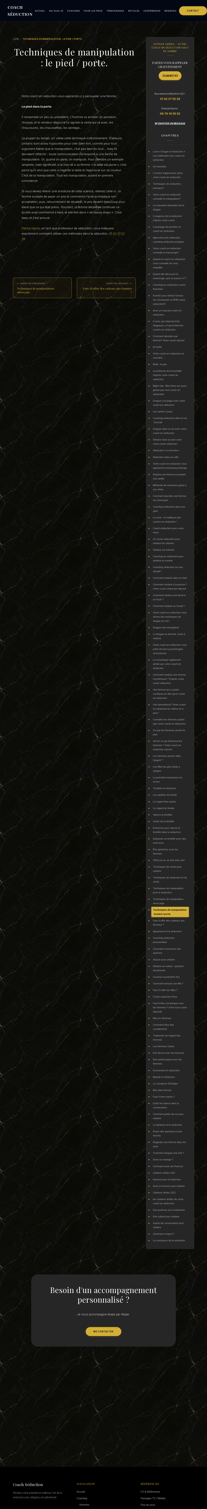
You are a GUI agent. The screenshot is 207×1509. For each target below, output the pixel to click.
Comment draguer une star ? (168, 1153)
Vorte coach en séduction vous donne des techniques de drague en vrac (170, 616)
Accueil (40, 11)
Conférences (152, 11)
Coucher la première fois (166, 977)
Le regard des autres (164, 801)
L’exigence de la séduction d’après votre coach (167, 218)
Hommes (84, 1504)
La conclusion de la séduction (169, 1240)
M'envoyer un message (170, 123)
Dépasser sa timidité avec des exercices (169, 840)
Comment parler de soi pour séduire (168, 1116)
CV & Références (150, 1491)
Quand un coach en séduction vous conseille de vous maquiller (169, 263)
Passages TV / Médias (153, 1498)
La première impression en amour (167, 779)
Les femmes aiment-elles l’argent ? (167, 758)
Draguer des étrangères (166, 627)
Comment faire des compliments (163, 1026)
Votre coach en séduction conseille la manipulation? (167, 196)
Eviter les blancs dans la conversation (166, 1105)
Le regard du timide (163, 808)
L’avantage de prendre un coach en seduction (167, 228)
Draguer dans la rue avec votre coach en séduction (169, 430)
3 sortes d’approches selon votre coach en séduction (168, 175)
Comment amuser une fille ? (168, 983)
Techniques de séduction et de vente (170, 879)
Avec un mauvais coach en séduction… (167, 312)
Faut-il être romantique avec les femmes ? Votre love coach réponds (170, 1007)
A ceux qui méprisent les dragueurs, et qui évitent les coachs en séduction (168, 325)
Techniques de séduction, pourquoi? (167, 185)
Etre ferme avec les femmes (168, 1052)
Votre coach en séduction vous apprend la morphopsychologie (170, 465)
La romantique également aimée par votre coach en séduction (167, 663)
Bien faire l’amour (162, 1090)
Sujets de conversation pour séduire (168, 1225)
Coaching (73, 11)
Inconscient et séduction (166, 1070)
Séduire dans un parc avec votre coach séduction (167, 441)
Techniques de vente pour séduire (167, 868)
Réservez (170, 11)
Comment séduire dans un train (170, 577)
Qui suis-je (56, 11)
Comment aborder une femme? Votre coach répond (168, 338)
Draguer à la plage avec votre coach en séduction (169, 402)
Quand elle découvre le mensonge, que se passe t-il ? (169, 276)
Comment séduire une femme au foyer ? (169, 597)
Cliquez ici (170, 75)
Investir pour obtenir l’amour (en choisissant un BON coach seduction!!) (169, 299)
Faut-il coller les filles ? (165, 990)
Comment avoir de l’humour (168, 1166)
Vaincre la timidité (162, 814)
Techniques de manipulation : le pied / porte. (169, 911)
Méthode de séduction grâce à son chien (169, 487)
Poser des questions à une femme (167, 1133)
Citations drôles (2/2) (164, 1192)
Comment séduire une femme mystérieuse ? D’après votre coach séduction (169, 678)
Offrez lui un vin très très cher (169, 860)
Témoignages (115, 11)
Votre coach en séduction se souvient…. (168, 355)
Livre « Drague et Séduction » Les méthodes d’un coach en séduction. (169, 155)
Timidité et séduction (164, 788)
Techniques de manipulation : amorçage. (169, 901)
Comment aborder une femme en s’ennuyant (169, 498)
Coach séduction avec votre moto (168, 530)
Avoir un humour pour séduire (169, 1186)
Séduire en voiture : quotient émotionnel (168, 968)
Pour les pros (93, 11)
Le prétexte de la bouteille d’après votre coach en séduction (167, 375)
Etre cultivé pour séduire (166, 1216)
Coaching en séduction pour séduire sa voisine (168, 558)
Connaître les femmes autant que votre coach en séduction (169, 721)
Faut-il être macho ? (164, 1096)
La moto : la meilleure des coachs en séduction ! (167, 519)
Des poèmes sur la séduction (169, 1210)
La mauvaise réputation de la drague (168, 207)
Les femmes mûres (163, 1046)
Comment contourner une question (167, 950)
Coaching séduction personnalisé (163, 940)
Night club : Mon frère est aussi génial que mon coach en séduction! (169, 390)
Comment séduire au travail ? (169, 606)
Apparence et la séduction (167, 931)
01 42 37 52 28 (170, 99)
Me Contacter (103, 1331)
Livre (16, 39)
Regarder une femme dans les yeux (169, 1144)
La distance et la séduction (167, 1124)
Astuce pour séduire (164, 959)
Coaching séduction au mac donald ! (168, 569)
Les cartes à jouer (163, 411)
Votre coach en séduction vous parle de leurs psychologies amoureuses (170, 649)
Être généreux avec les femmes (165, 851)
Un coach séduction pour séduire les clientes (166, 541)
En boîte (157, 347)
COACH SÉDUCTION (20, 11)
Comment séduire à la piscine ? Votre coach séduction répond (170, 586)
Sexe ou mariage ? (163, 1159)
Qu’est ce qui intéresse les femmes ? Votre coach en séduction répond (167, 745)
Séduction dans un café (165, 457)
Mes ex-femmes (162, 1018)
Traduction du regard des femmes (167, 1037)
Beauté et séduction (164, 1077)
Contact (193, 10)
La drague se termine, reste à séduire (169, 636)
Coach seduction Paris (165, 996)
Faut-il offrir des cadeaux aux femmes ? (169, 922)
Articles (134, 11)
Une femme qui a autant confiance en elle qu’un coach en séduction (169, 693)
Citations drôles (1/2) (164, 1172)
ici (81, 96)
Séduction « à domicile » (166, 450)
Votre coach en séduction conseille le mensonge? (167, 250)
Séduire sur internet (163, 549)
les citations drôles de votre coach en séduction (168, 1201)
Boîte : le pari (160, 364)
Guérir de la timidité (163, 821)
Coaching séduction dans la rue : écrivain (170, 420)
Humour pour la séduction (167, 1179)
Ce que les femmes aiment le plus (169, 732)
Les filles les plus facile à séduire (166, 768)
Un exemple (159, 166)
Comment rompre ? (163, 1233)
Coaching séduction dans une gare (169, 508)
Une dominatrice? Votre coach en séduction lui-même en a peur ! (169, 708)
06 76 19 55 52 (170, 113)
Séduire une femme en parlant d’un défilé (169, 476)
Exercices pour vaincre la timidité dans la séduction (167, 830)
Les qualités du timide (165, 794)
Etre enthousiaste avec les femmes (167, 1061)
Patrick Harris (31, 228)
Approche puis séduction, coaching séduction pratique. (168, 239)
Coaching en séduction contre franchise (169, 286)
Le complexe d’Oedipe (165, 1083)
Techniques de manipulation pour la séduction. (168, 890)
